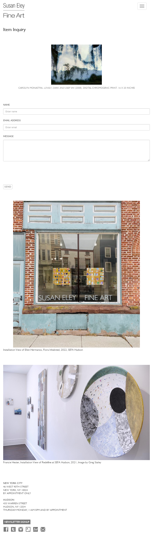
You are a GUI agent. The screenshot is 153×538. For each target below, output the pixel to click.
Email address (12, 120)
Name (6, 105)
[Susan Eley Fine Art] (16, 9)
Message (8, 136)
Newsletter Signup (16, 521)
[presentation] (35, 172)
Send (7, 187)
